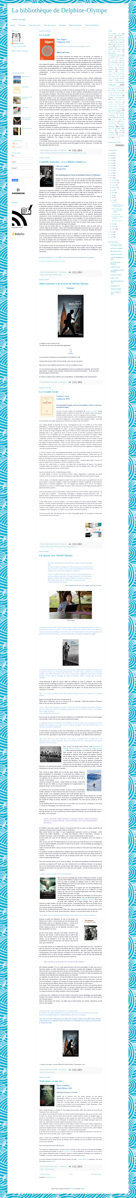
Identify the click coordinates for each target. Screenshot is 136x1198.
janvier (114, 229)
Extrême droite (121, 56)
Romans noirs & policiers (116, 127)
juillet (113, 192)
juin (113, 195)
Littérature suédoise (117, 106)
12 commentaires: (63, 382)
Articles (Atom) (51, 1177)
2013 (111, 237)
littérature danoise (112, 78)
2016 (111, 178)
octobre (114, 185)
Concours (120, 48)
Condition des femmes (114, 49)
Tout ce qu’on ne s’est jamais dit (26, 118)
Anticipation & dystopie (50, 152)
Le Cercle (44, 35)
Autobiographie (48, 274)
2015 (111, 232)
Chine (121, 44)
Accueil (12, 25)
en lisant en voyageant (117, 248)
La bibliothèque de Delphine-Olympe (59, 10)
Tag (120, 132)
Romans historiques (70, 546)
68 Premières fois (114, 33)
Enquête (119, 51)
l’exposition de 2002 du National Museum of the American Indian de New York (82, 748)
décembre (114, 180)
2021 (111, 165)
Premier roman (119, 117)
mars (113, 224)
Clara (86, 1159)
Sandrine (80, 1159)
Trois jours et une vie (50, 1081)
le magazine (87, 899)
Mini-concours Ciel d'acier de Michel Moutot (63, 283)
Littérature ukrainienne (113, 108)
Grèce (123, 58)
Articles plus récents (45, 1174)
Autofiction (121, 42)
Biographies (114, 44)
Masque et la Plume (92, 411)
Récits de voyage (117, 119)
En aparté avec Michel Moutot (55, 555)
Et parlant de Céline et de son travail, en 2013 (52, 261)
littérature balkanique (119, 73)
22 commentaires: (63, 544)
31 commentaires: (63, 150)
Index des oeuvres (50, 25)
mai (113, 197)
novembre (114, 182)
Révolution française (113, 121)
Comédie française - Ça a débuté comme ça (62, 161)
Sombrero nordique (116, 289)
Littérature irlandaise (113, 92)
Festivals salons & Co (114, 58)
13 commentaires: (63, 272)
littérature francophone (113, 86)
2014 (111, 234)
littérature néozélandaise (114, 101)
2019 (111, 170)
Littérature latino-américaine (116, 97)
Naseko (72, 1188)
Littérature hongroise (119, 88)
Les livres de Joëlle (116, 275)
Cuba (109, 51)
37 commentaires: (63, 1166)
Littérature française (57, 274)
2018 (111, 173)
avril (113, 200)
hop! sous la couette (116, 251)
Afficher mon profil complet (19, 46)
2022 (111, 163)
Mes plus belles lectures (60, 546)
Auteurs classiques (118, 40)
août (113, 190)
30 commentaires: (63, 1069)
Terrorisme (111, 134)
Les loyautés (25, 107)
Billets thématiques (75, 25)
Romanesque (25, 87)
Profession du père (26, 128)
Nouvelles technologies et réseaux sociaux (76, 152)
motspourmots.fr (115, 286)
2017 (111, 175)
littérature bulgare (114, 74)
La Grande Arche (48, 391)
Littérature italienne (115, 95)
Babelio (53, 1161)
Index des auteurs (35, 25)
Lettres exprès (114, 278)
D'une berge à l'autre (116, 245)
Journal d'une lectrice (117, 254)
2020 (111, 168)
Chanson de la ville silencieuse (27, 97)
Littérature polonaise (112, 104)
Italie (118, 62)
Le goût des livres (115, 267)
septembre (114, 187)
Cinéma (110, 46)
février (114, 226)
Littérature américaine (61, 152)
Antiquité (120, 37)
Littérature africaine (112, 65)
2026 (111, 153)
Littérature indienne (116, 90)
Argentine (110, 39)
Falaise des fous (26, 76)
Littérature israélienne (119, 94)
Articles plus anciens (96, 1174)
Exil (115, 56)
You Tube (116, 137)
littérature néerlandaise (117, 99)
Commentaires (17, 147)
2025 (111, 155)
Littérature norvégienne (114, 102)
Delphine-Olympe (18, 43)
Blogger (82, 1188)
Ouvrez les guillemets (92, 25)
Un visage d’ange (68, 1151)
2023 (111, 160)
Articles (15, 144)
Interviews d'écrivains (50, 1072)
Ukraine (117, 135)
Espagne (110, 56)
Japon (123, 62)
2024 (111, 158)
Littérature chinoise (119, 76)
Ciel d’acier (96, 627)
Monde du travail (112, 112)
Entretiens (62, 25)
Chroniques (22, 25)
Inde (113, 60)
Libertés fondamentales (116, 64)
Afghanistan (111, 35)
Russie (109, 130)
